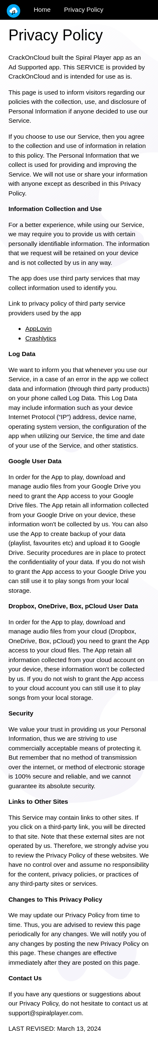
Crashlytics (40, 338)
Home (42, 9)
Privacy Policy (83, 9)
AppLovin (38, 328)
